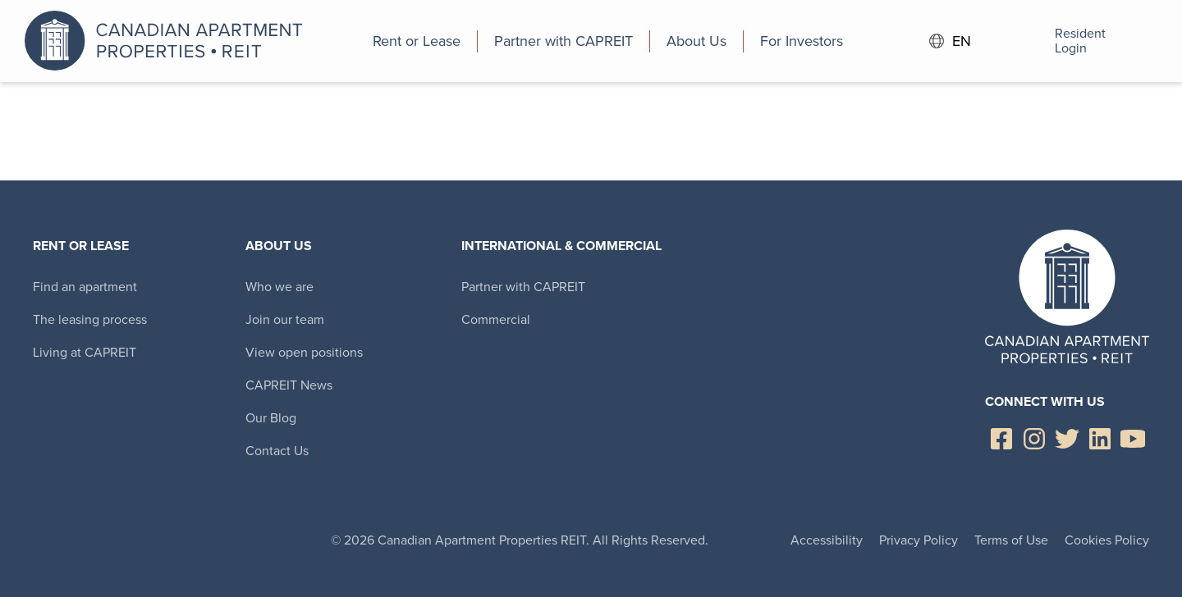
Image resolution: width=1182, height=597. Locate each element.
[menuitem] (417, 41)
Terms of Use (1011, 540)
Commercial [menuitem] (495, 319)
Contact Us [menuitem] (277, 450)
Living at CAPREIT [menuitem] (84, 352)
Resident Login (1058, 41)
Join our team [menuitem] (284, 319)
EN (950, 41)
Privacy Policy (918, 540)
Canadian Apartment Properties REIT (168, 41)
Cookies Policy (1107, 540)
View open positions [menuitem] (304, 352)
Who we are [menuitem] (279, 286)
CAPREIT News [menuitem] (288, 385)
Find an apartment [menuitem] (85, 286)
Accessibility (826, 540)
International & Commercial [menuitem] (561, 245)
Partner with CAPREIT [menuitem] (523, 286)
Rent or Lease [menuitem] (81, 245)
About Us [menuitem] (278, 245)
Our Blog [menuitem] (270, 417)
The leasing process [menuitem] (90, 319)
